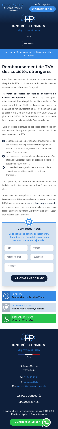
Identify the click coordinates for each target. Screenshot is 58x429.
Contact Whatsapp (31, 422)
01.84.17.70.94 (12, 5)
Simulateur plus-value (29, 402)
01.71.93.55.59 (31, 381)
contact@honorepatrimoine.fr (41, 203)
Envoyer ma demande (29, 278)
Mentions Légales (19, 414)
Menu (29, 43)
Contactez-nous (42, 9)
